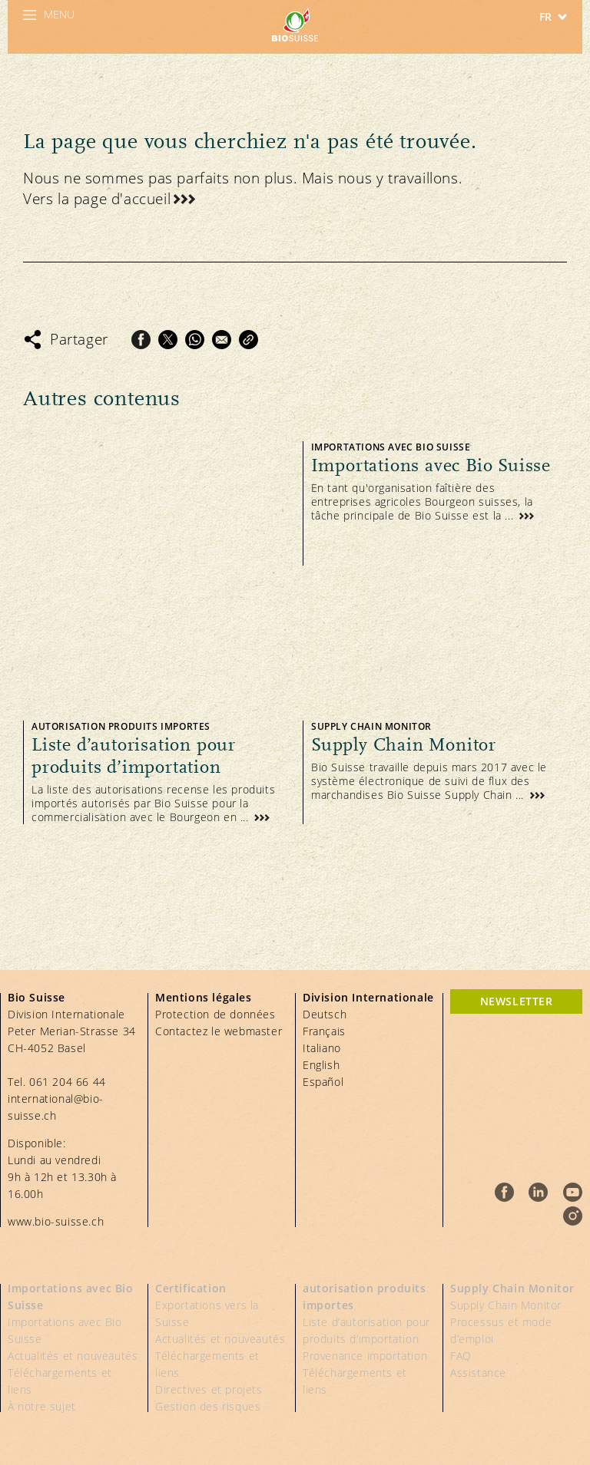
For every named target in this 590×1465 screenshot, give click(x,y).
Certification (191, 1288)
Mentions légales (203, 997)
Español (323, 1081)
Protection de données (215, 1014)
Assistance (478, 1372)
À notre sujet (42, 1406)
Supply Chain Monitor (512, 1288)
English (321, 1065)
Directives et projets (209, 1389)
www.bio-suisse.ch (56, 1221)
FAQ (461, 1355)
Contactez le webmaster (218, 1031)
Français (324, 1031)
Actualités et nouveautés (73, 1355)
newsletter (516, 1001)
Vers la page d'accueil (97, 199)
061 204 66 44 (67, 1081)
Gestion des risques (207, 1406)
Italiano (322, 1048)
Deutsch (324, 1014)
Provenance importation (365, 1355)
